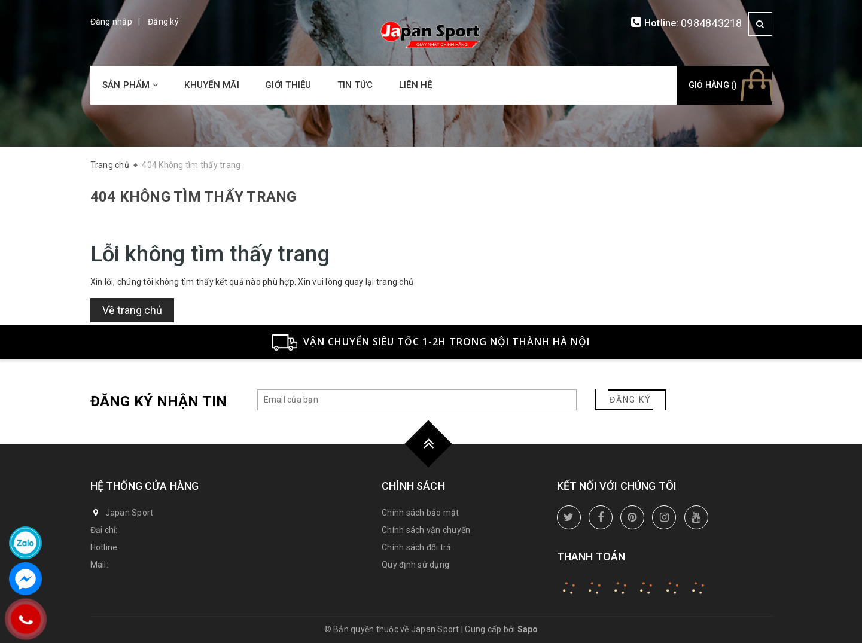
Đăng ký (163, 21)
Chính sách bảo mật (420, 512)
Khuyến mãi (211, 85)
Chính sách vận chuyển (426, 530)
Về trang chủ (132, 310)
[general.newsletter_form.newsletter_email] (417, 399)
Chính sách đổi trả (417, 547)
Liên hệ (415, 85)
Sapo (527, 629)
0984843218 (711, 23)
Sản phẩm (130, 85)
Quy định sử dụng (415, 564)
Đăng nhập (111, 21)
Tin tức (355, 85)
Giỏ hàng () (713, 85)
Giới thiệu (288, 85)
